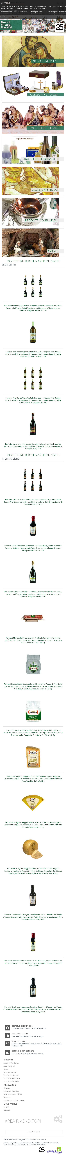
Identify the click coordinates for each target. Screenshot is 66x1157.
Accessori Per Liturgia (11, 1063)
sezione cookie (41, 8)
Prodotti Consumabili (11, 1075)
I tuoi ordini (7, 1110)
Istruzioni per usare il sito (13, 1094)
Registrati (7, 1107)
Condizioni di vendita (11, 1091)
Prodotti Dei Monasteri (12, 1078)
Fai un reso (7, 1097)
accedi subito (33, 1132)
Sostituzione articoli (22, 1026)
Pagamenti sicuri (20, 1033)
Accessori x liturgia (43, 94)
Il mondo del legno (43, 128)
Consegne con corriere (23, 1051)
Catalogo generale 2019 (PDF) (14, 1100)
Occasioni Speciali (10, 1072)
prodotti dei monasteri (40, 159)
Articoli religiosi (45, 61)
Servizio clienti (19, 1041)
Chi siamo (7, 1088)
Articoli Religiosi (9, 1066)
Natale (53, 251)
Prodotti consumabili (41, 220)
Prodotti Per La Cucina (11, 1081)
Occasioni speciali (45, 189)
